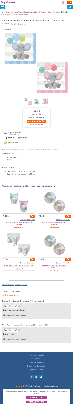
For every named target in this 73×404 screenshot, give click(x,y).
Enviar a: (63, 2)
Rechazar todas (36, 402)
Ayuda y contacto (36, 355)
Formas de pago (36, 362)
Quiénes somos (36, 370)
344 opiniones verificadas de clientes (44, 386)
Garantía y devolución (36, 366)
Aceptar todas (36, 397)
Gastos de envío (36, 359)
